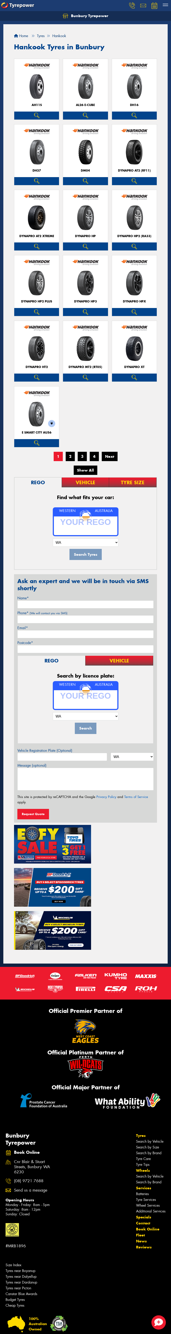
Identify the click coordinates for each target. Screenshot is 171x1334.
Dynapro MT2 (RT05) (85, 367)
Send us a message (30, 1139)
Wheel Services (148, 1154)
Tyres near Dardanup (21, 1231)
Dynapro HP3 (85, 301)
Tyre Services (146, 1149)
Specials (143, 1166)
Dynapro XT (134, 367)
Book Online (147, 1178)
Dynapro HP (85, 236)
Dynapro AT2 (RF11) (134, 170)
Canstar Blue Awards (21, 1243)
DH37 (37, 170)
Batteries (142, 1143)
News (141, 1190)
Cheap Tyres (15, 1254)
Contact (143, 1172)
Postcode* (25, 642)
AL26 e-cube (85, 105)
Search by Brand (148, 1102)
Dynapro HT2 (37, 367)
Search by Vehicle (149, 1090)
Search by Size (147, 1096)
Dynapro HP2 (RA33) (134, 236)
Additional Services (150, 1160)
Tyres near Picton (18, 1237)
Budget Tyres (15, 1249)
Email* (22, 628)
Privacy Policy (106, 797)
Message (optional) (32, 765)
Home (21, 36)
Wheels (143, 1119)
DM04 (85, 170)
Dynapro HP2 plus (36, 301)
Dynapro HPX (134, 301)
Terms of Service (136, 797)
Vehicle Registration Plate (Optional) (44, 750)
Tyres (141, 1084)
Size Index (13, 1214)
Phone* (42, 613)
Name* (23, 598)
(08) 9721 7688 (28, 1130)
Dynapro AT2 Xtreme (36, 236)
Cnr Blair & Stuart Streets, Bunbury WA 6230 (32, 1116)
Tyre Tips (142, 1114)
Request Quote (33, 814)
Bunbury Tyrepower (85, 16)
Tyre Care (143, 1108)
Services (143, 1137)
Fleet (140, 1184)
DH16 (134, 105)
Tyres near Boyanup (20, 1220)
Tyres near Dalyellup (21, 1226)
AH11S (37, 105)
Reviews (144, 1196)
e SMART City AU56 (36, 432)
